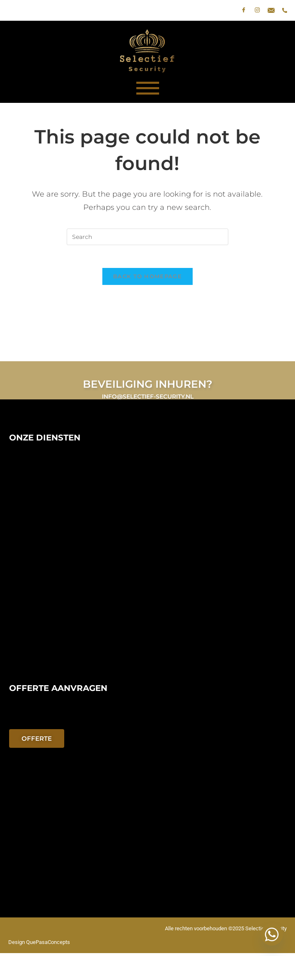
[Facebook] (243, 10)
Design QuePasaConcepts (39, 945)
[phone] (284, 10)
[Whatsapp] (272, 934)
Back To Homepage (147, 278)
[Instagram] (257, 10)
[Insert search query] (147, 237)
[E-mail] (271, 10)
